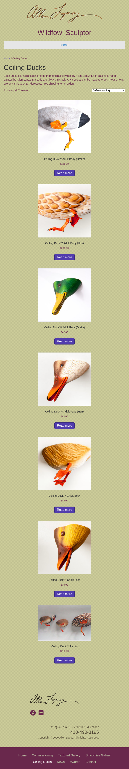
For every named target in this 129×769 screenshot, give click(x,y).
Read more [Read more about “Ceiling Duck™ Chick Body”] (64, 509)
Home (7, 58)
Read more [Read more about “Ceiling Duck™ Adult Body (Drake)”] (64, 173)
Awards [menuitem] (75, 761)
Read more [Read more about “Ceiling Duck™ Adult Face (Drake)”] (64, 341)
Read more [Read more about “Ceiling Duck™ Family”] (64, 660)
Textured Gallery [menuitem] (69, 755)
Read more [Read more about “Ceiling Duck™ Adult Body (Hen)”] (64, 257)
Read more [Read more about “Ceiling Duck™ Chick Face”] (64, 594)
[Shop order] (108, 90)
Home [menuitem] (22, 755)
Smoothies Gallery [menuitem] (98, 755)
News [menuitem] (61, 761)
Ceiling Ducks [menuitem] (42, 761)
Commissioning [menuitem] (42, 755)
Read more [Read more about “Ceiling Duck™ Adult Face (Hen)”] (64, 425)
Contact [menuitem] (90, 761)
